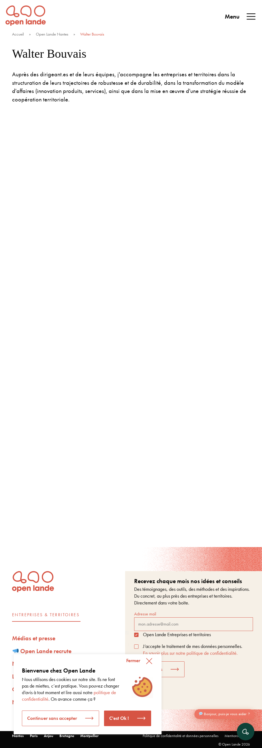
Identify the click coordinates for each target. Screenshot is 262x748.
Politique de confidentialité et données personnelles (180, 735)
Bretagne (66, 735)
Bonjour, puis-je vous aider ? (224, 714)
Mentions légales (237, 735)
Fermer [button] (133, 660)
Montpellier (89, 735)
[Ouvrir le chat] (245, 731)
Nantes (18, 735)
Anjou (48, 735)
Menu (241, 16)
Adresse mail (193, 621)
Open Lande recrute (42, 651)
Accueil (18, 34)
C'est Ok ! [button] (119, 718)
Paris (34, 735)
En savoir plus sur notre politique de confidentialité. (190, 653)
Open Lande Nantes (52, 34)
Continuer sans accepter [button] (52, 718)
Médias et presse (33, 638)
